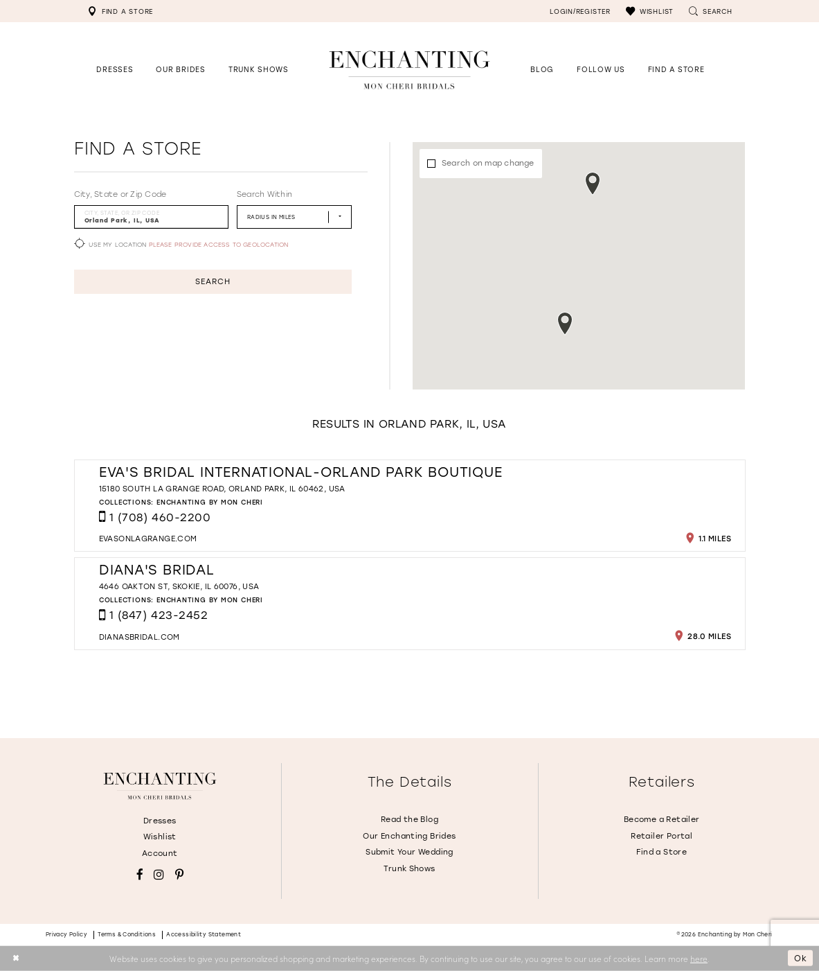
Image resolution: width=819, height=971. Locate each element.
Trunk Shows (409, 868)
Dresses (160, 820)
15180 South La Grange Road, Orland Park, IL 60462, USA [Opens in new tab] (222, 488)
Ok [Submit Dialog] (800, 958)
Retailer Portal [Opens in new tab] (661, 836)
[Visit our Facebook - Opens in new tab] (139, 875)
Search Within (264, 194)
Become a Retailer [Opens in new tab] (662, 819)
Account (160, 853)
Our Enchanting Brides (409, 836)
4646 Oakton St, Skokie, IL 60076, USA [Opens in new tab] (179, 586)
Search (212, 281)
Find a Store (661, 852)
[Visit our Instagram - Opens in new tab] (159, 875)
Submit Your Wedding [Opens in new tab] (409, 852)
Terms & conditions (127, 934)
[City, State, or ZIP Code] (151, 216)
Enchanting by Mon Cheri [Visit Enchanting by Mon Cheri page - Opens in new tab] (209, 502)
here (699, 957)
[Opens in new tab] (600, 69)
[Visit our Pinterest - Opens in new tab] (179, 875)
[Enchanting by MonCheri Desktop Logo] (410, 69)
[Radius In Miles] (294, 216)
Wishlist (160, 836)
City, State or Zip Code (120, 194)
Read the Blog (409, 819)
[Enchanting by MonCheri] (160, 786)
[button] (649, 11)
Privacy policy (67, 934)
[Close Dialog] (15, 958)
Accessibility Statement (203, 934)
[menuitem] (120, 11)
